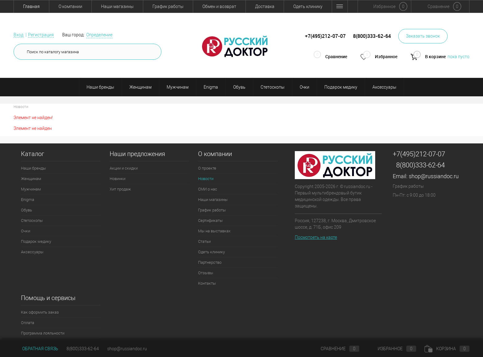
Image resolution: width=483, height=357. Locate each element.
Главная (31, 6)
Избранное (391, 348)
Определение (99, 34)
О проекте (207, 168)
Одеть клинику (308, 6)
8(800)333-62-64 (420, 165)
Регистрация (41, 34)
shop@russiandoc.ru (434, 176)
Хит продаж (120, 189)
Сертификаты (210, 220)
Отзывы (205, 273)
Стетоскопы (273, 87)
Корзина (446, 348)
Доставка (264, 6)
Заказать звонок (423, 36)
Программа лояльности (42, 333)
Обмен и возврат (219, 6)
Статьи (204, 241)
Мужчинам (178, 87)
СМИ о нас (207, 189)
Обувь (239, 87)
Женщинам (140, 87)
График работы (168, 6)
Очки (304, 87)
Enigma (211, 87)
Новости (205, 178)
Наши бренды (100, 87)
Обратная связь (36, 348)
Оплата (27, 322)
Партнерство (209, 262)
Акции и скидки (124, 168)
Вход (18, 34)
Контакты (207, 283)
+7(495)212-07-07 (419, 154)
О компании (70, 6)
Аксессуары (384, 87)
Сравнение (334, 348)
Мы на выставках (214, 231)
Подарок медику (340, 87)
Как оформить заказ (40, 312)
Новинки (117, 178)
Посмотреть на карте (316, 237)
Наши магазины (117, 6)
